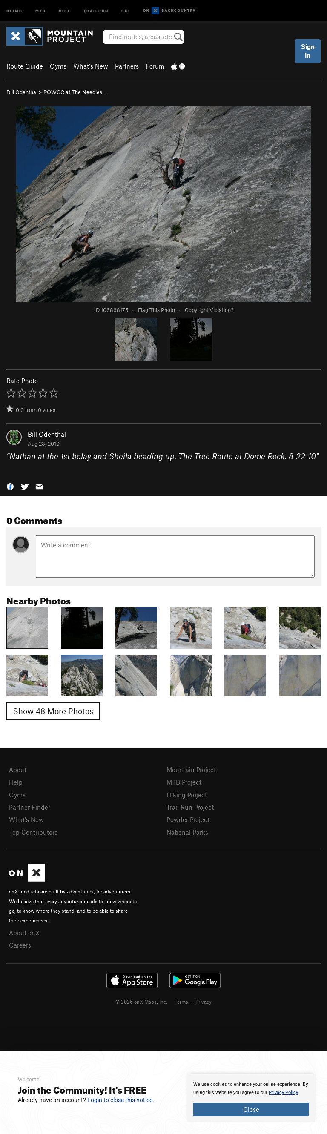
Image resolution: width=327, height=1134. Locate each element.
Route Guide (24, 66)
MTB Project (183, 782)
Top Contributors (33, 832)
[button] (10, 485)
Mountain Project (191, 769)
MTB (40, 10)
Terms (181, 1002)
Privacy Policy (283, 1092)
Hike (65, 10)
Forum (155, 66)
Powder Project (187, 819)
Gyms (58, 66)
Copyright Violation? (209, 309)
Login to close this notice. (120, 1100)
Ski (125, 10)
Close (251, 1109)
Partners (127, 66)
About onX (24, 932)
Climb (14, 10)
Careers (20, 945)
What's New (90, 66)
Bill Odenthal (21, 92)
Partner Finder (29, 807)
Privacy (203, 1002)
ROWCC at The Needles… (74, 92)
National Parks (187, 832)
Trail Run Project (190, 807)
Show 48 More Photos (53, 711)
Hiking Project (186, 795)
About (17, 769)
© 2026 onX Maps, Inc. (141, 1002)
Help (16, 782)
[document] (251, 1098)
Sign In (308, 51)
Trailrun (96, 10)
